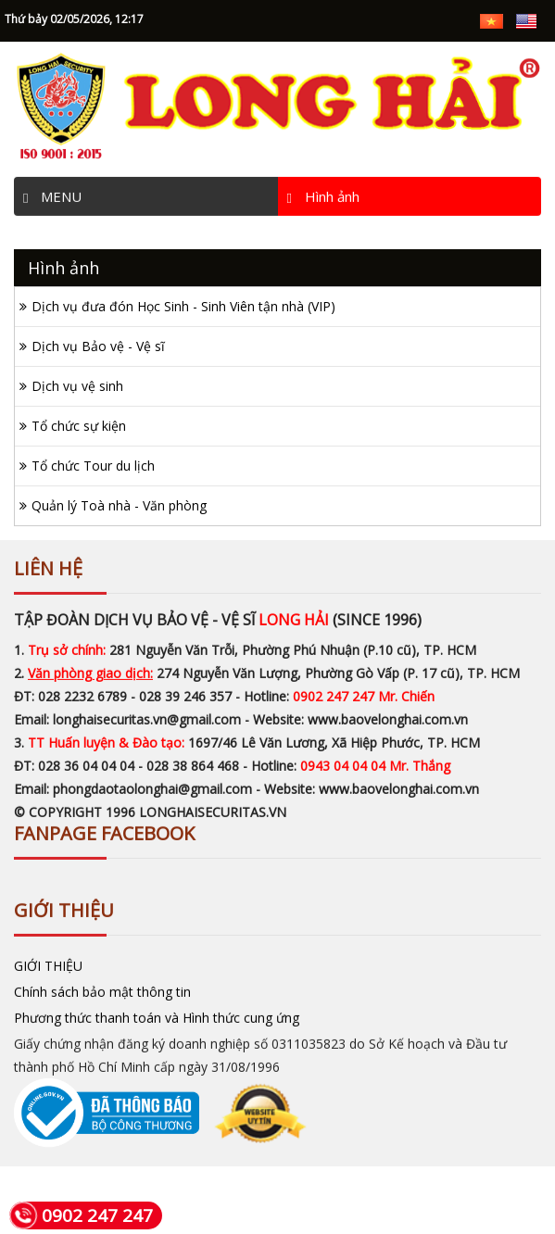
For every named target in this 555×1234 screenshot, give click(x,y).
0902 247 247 (81, 1215)
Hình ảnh (323, 193)
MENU (52, 193)
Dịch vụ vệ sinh (77, 386)
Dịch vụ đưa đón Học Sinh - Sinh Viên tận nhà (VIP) (183, 306)
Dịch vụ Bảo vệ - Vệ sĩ (98, 346)
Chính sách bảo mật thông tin (102, 989)
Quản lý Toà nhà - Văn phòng (119, 505)
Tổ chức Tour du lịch (93, 465)
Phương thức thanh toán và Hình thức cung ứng (156, 1015)
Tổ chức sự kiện (79, 425)
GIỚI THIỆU (48, 963)
